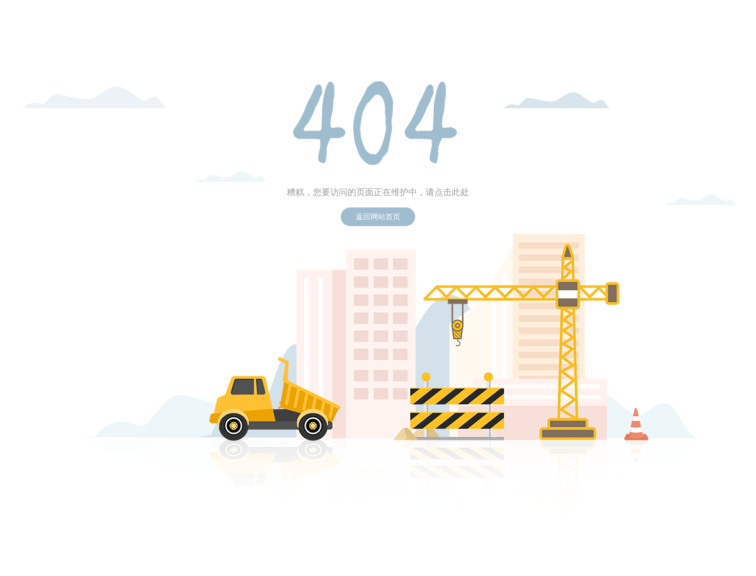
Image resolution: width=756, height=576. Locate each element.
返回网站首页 (378, 216)
